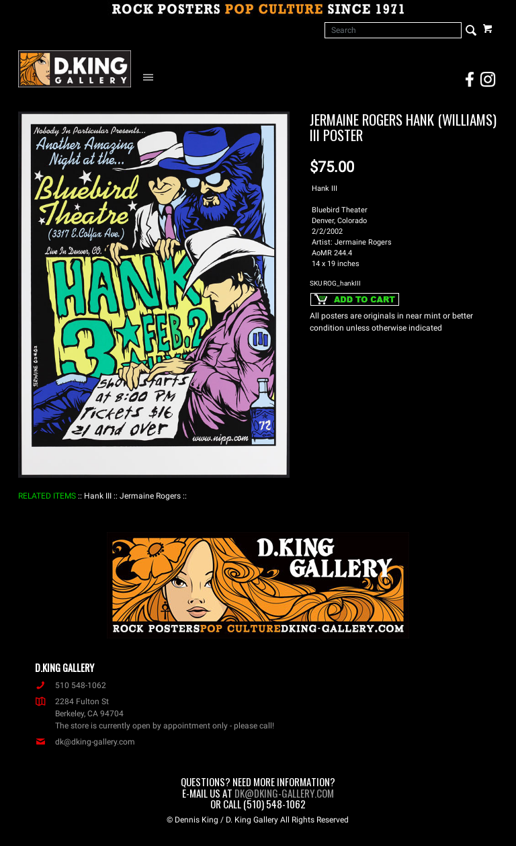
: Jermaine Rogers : (150, 496)
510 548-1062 (70, 685)
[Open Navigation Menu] (151, 76)
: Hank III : (98, 496)
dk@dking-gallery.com (85, 742)
